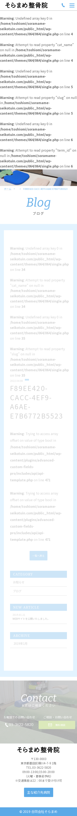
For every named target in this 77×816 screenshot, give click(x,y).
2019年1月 (21, 646)
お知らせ (18, 585)
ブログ (17, 594)
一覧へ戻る (38, 558)
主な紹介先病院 (38, 792)
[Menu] (72, 5)
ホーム (7, 192)
